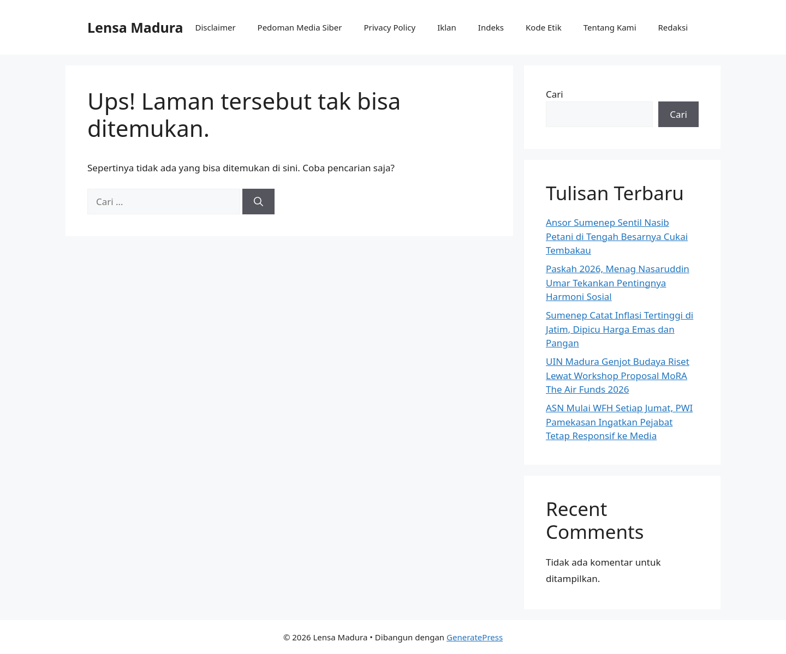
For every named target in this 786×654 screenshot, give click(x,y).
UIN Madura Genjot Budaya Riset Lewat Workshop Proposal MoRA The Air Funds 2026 (617, 375)
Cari (554, 94)
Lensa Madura (135, 27)
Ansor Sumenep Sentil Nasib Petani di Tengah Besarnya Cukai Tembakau (617, 236)
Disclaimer (215, 27)
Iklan (446, 27)
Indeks (491, 27)
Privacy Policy (389, 27)
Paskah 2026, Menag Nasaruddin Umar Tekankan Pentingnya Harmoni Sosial (617, 282)
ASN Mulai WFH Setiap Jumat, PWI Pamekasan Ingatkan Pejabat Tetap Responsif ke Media (619, 421)
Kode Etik (544, 27)
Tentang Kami (609, 27)
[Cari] (258, 202)
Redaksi (673, 27)
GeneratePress (474, 637)
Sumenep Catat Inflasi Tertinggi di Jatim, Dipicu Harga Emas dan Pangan (619, 329)
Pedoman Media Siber (300, 27)
